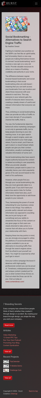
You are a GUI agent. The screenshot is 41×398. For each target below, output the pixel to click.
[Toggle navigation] (36, 3)
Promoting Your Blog (11, 343)
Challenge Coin (12, 370)
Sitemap (14, 394)
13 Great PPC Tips (10, 338)
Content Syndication (11, 345)
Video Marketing (9, 335)
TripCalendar (11, 361)
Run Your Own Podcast (12, 340)
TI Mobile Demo (12, 366)
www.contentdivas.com (14, 282)
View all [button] (8, 352)
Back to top (33, 391)
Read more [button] (9, 325)
